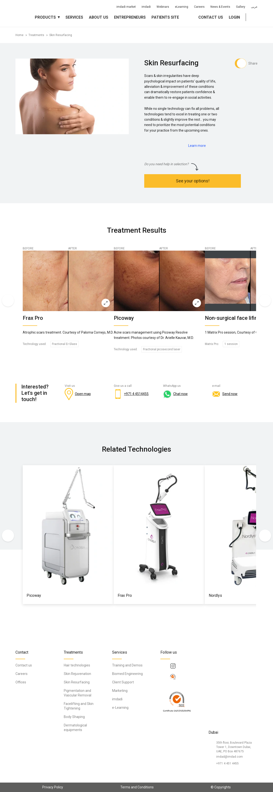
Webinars (163, 6)
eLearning (181, 6)
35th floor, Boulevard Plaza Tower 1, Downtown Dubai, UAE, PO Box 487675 (234, 747)
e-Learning (120, 708)
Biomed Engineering (127, 674)
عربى (254, 6)
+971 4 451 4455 (227, 763)
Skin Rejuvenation (77, 674)
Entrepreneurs (130, 17)
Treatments (36, 35)
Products (45, 17)
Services (74, 17)
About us (98, 17)
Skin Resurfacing (60, 35)
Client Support (123, 682)
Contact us (210, 17)
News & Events (220, 6)
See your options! (192, 180)
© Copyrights (221, 787)
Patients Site (165, 17)
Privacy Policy (52, 787)
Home (19, 35)
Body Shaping (74, 717)
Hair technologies (77, 665)
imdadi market (126, 6)
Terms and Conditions (137, 787)
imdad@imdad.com (229, 756)
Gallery (240, 6)
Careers (199, 6)
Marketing (120, 691)
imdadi (146, 6)
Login (234, 17)
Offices (20, 682)
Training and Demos (127, 665)
